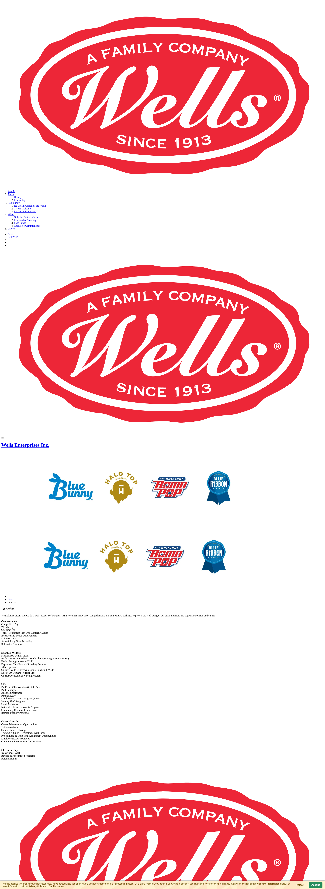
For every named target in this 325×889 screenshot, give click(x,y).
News (10, 234)
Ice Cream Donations (25, 211)
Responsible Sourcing (25, 220)
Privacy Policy (36, 886)
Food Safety (20, 223)
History (18, 197)
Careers (11, 228)
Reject (300, 885)
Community (14, 203)
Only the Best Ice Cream (26, 217)
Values (11, 214)
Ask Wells (13, 237)
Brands (11, 191)
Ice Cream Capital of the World (30, 205)
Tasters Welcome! (23, 208)
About (11, 194)
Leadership (19, 200)
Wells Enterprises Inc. (25, 445)
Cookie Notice (56, 886)
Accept (315, 885)
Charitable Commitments (27, 225)
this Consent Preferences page (268, 883)
